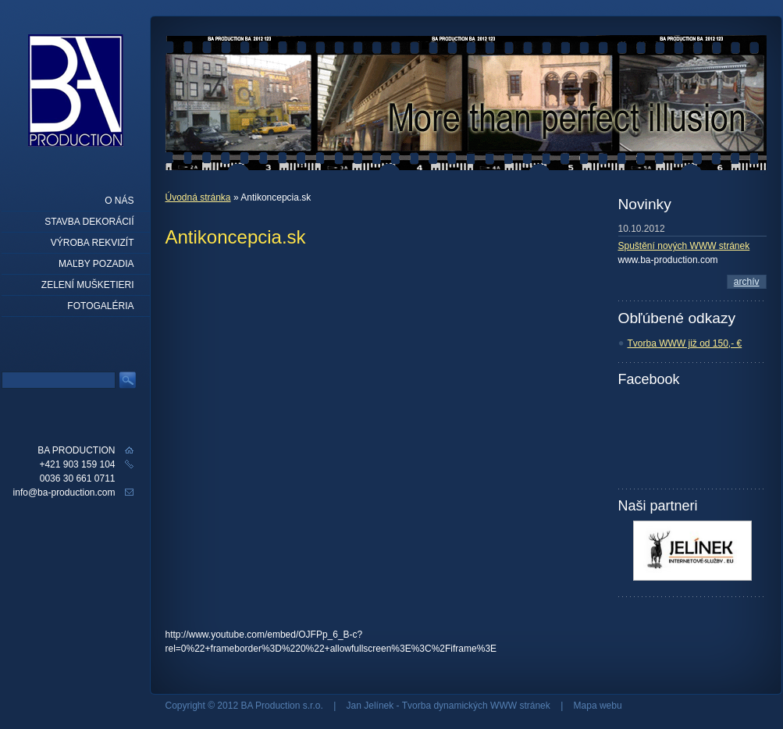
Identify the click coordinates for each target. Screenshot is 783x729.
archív (747, 281)
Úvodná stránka (198, 197)
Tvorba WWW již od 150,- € (685, 343)
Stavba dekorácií (88, 221)
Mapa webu (598, 705)
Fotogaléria (100, 305)
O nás (119, 200)
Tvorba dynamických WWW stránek (476, 705)
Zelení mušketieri (87, 284)
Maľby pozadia (96, 263)
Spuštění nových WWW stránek (684, 245)
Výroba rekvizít (92, 242)
